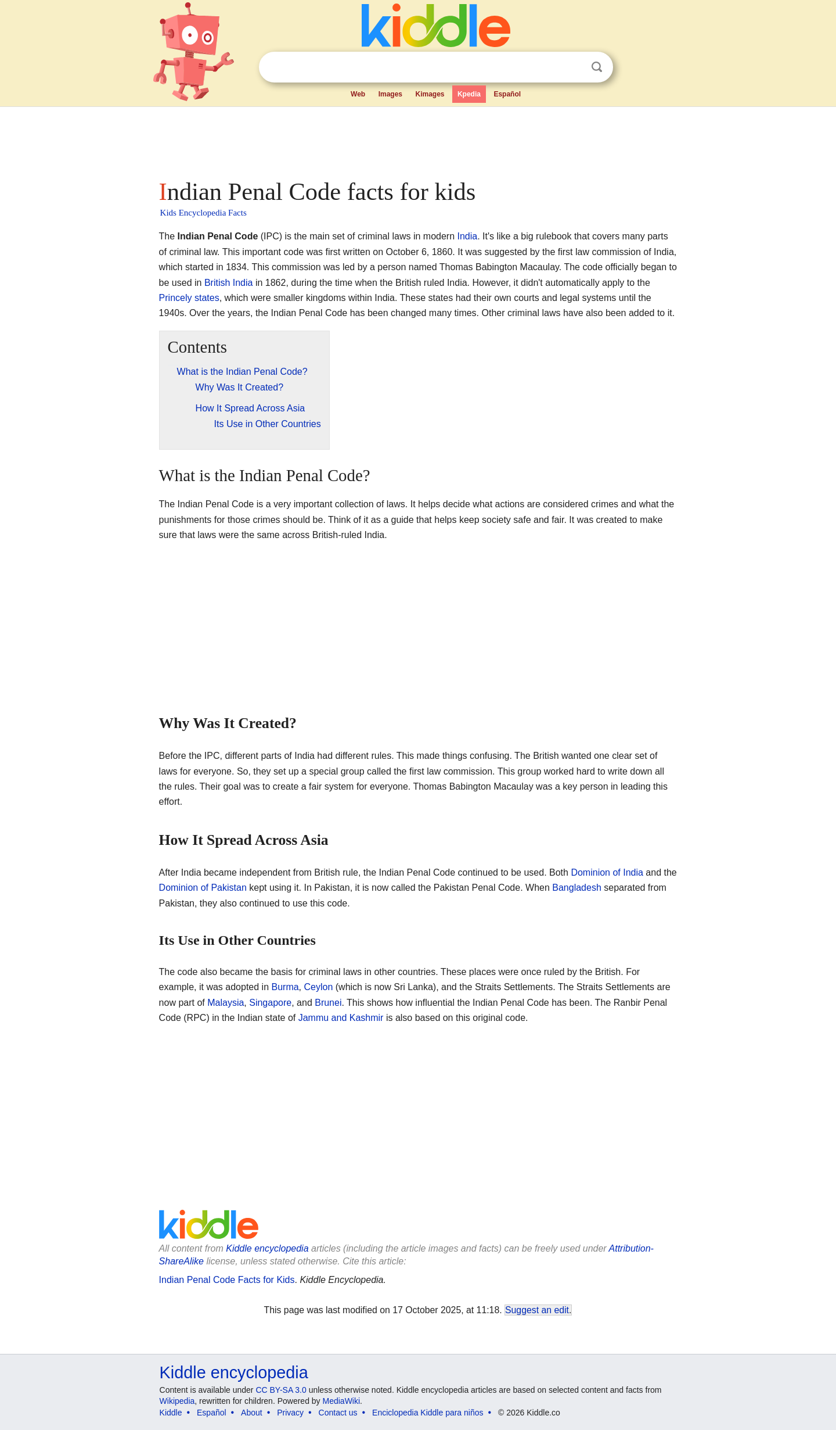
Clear (573, 67)
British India (228, 283)
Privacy (290, 1412)
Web (358, 94)
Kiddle (171, 1412)
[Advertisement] (417, 139)
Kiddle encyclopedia (267, 1248)
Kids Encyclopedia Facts (203, 212)
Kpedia (469, 94)
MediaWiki (342, 1401)
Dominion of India (607, 872)
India (467, 236)
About (251, 1412)
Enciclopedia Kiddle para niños (427, 1412)
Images (390, 94)
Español (507, 94)
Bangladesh (576, 888)
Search (597, 67)
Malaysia (225, 1003)
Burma (284, 987)
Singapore (270, 1003)
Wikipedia (177, 1401)
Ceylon (318, 987)
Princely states (189, 298)
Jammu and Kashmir (341, 1018)
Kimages (429, 94)
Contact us (338, 1412)
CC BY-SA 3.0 (280, 1390)
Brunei (328, 1003)
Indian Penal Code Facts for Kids (227, 1280)
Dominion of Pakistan (203, 888)
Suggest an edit (537, 1310)
